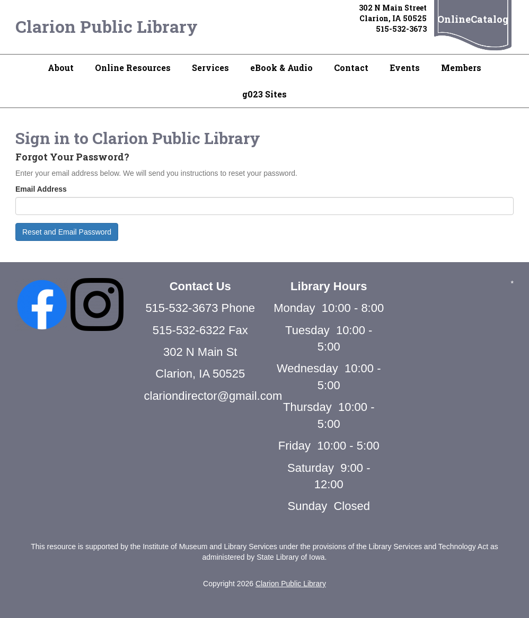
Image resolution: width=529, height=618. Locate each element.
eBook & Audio (281, 67)
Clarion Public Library (106, 26)
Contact (351, 67)
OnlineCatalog (472, 19)
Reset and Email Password (66, 232)
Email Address (41, 189)
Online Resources (133, 67)
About (61, 67)
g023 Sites (264, 94)
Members (461, 67)
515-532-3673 (401, 29)
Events (405, 67)
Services (210, 67)
